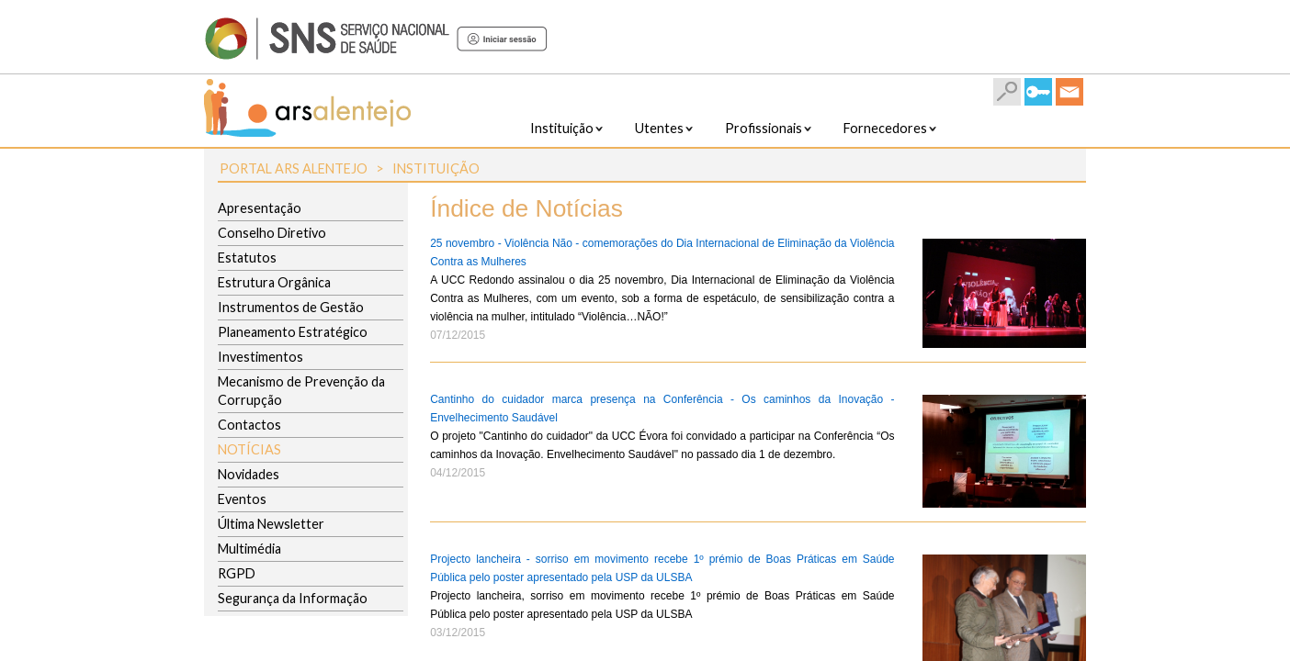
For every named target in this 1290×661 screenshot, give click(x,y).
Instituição (436, 168)
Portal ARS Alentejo (294, 168)
